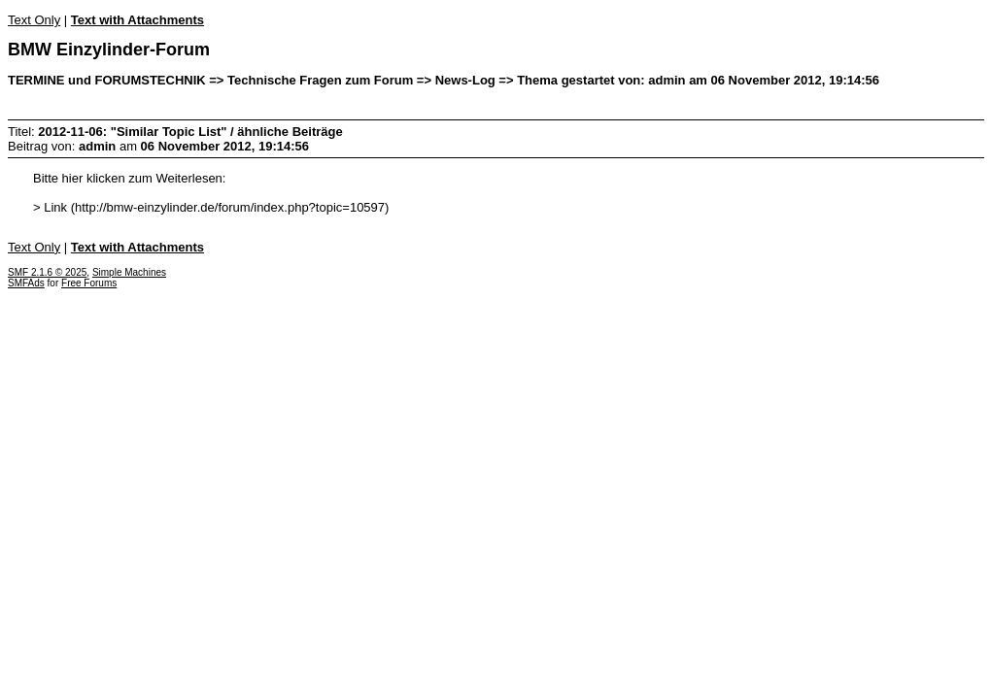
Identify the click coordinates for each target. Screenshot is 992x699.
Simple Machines (129, 272)
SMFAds (26, 283)
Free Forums (89, 283)
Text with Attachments (137, 20)
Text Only (34, 20)
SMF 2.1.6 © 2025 (47, 272)
